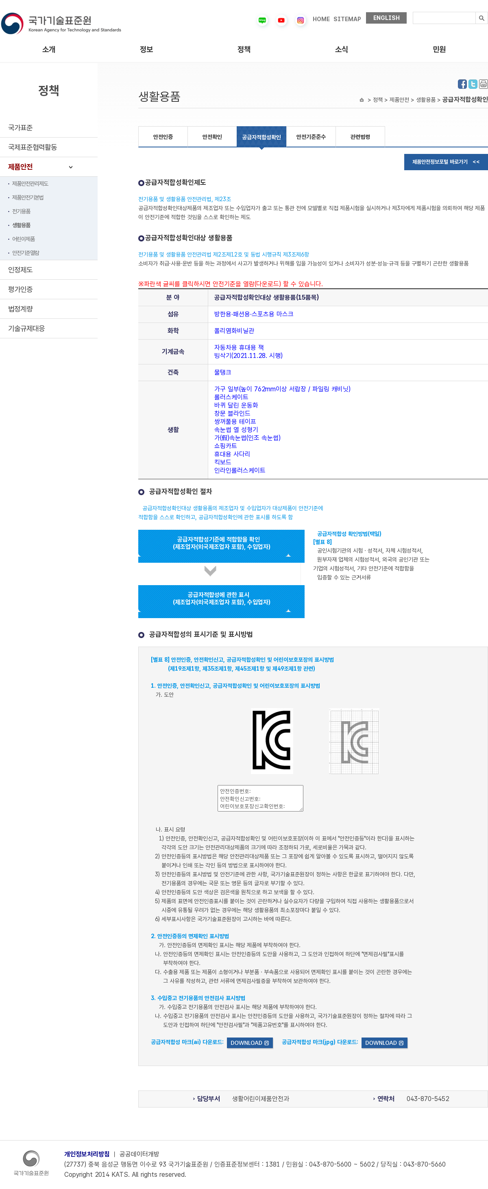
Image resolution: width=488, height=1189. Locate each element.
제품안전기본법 (28, 197)
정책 (244, 49)
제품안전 (20, 166)
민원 (439, 49)
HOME (321, 19)
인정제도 (20, 269)
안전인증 (163, 137)
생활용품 (21, 225)
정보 (146, 49)
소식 (341, 49)
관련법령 (360, 137)
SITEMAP (347, 19)
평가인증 (20, 289)
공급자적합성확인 (261, 137)
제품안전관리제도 (30, 183)
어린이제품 (23, 239)
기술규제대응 (26, 328)
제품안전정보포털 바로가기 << (446, 162)
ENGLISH (386, 18)
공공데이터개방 (139, 1154)
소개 (48, 49)
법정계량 (20, 309)
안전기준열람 (25, 253)
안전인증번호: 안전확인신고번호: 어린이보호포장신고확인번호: (260, 798)
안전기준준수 (311, 137)
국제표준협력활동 (32, 147)
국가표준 (20, 127)
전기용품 (21, 211)
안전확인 (212, 137)
